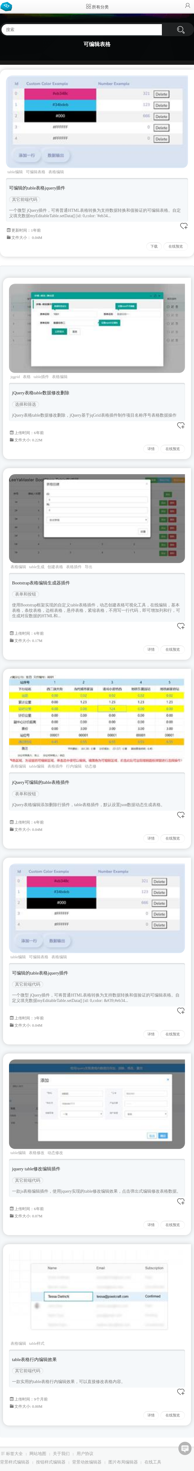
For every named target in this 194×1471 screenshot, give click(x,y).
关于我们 (61, 1453)
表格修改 (36, 1152)
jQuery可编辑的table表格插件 (40, 782)
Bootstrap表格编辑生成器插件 (41, 583)
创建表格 (55, 567)
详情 (151, 449)
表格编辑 (56, 172)
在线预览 (175, 246)
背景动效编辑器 (87, 1462)
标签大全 (14, 1453)
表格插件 (74, 567)
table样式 (36, 1343)
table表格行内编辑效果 (34, 1359)
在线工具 (152, 1462)
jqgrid (15, 376)
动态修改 (55, 1152)
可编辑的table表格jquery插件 (37, 188)
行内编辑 (74, 766)
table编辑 (15, 172)
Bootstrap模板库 (7, 6)
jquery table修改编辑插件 (36, 1168)
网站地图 (37, 1453)
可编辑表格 (35, 172)
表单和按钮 (25, 594)
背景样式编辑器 (14, 1462)
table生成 (36, 567)
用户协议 (85, 1453)
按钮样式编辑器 (50, 1462)
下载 (154, 246)
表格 (27, 376)
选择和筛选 (25, 404)
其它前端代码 (24, 199)
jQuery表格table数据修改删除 (40, 392)
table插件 (41, 376)
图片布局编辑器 (123, 1462)
